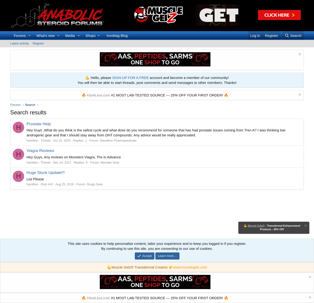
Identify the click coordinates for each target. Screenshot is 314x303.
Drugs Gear (95, 184)
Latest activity (19, 43)
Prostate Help (38, 124)
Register (38, 43)
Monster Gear (110, 162)
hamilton (32, 140)
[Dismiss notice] (299, 54)
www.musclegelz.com (190, 267)
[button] (29, 35)
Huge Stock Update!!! (45, 172)
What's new (45, 36)
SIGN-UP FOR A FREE (130, 78)
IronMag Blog (117, 36)
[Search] (293, 35)
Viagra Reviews (40, 150)
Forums (20, 36)
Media (70, 36)
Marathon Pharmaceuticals (118, 140)
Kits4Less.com (98, 95)
